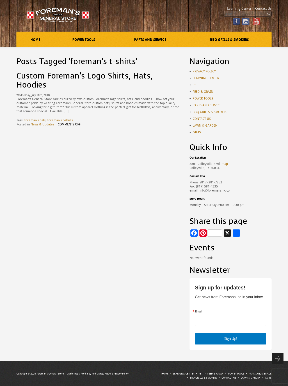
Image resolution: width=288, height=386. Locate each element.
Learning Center (239, 9)
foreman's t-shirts (60, 120)
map (225, 164)
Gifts (197, 132)
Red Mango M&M (101, 373)
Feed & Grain (203, 92)
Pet (195, 85)
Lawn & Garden (205, 125)
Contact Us (263, 9)
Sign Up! (230, 339)
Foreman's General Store (50, 373)
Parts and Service (150, 40)
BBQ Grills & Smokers (229, 40)
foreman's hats (35, 120)
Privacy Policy (204, 71)
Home (35, 40)
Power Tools (83, 40)
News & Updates (42, 124)
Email (198, 311)
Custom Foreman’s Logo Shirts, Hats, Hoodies (84, 80)
